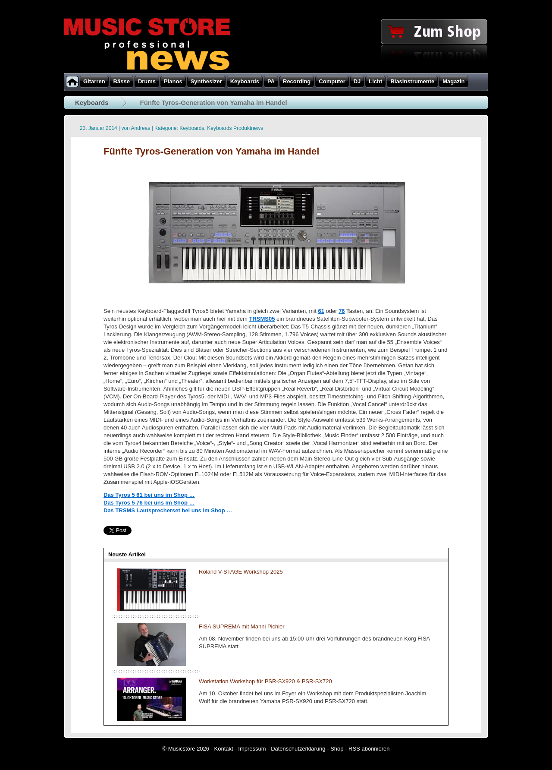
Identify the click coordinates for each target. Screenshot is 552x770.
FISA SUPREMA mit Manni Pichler (242, 626)
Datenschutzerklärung (298, 748)
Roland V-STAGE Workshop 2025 (241, 571)
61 (321, 311)
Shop (336, 748)
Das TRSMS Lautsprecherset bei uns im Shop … (168, 510)
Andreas (141, 128)
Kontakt (223, 748)
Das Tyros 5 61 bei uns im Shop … (149, 495)
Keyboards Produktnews (235, 128)
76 (342, 311)
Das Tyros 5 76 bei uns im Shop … (149, 502)
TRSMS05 (262, 319)
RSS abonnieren (368, 748)
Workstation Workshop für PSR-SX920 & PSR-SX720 (265, 681)
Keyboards (92, 102)
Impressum (252, 748)
